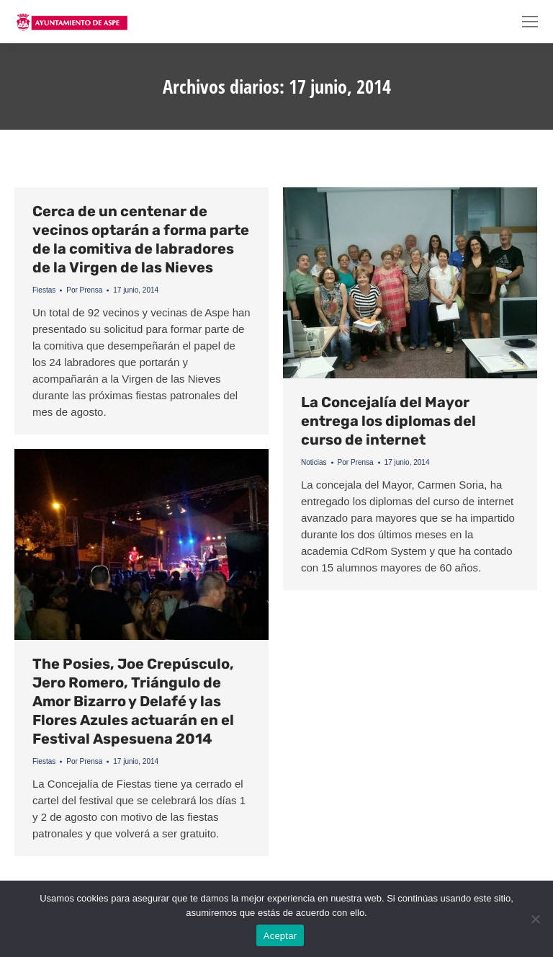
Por (84, 290)
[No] (535, 919)
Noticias (314, 462)
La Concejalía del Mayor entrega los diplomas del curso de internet (388, 420)
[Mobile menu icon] (530, 21)
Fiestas (43, 290)
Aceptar (280, 935)
